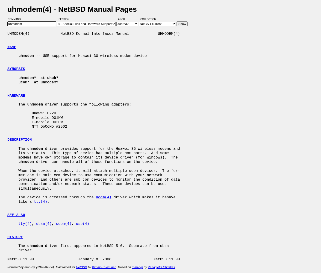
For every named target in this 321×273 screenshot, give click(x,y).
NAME (11, 47)
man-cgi (137, 267)
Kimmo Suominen (104, 267)
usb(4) (82, 223)
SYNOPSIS (16, 69)
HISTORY (15, 237)
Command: (16, 19)
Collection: (148, 19)
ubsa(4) (44, 223)
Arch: (124, 19)
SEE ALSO (16, 215)
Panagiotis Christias (161, 267)
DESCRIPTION (19, 139)
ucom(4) (103, 197)
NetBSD (81, 267)
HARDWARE (16, 95)
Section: (65, 19)
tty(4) (40, 201)
